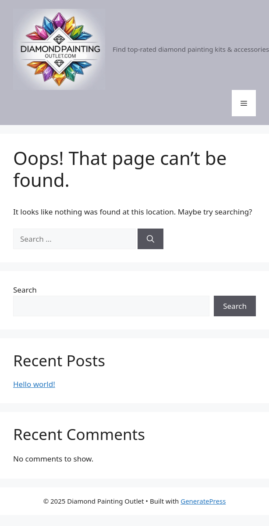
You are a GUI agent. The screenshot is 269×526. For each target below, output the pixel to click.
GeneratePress (203, 501)
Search (25, 290)
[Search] (150, 239)
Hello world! (34, 384)
